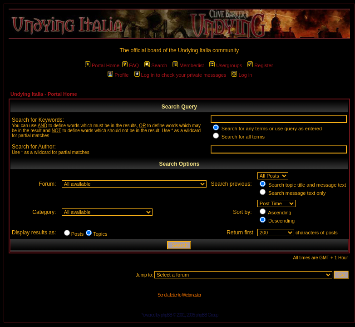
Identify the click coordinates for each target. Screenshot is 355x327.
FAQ (130, 65)
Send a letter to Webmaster (179, 294)
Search (155, 65)
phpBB (166, 314)
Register (260, 65)
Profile (118, 75)
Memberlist (188, 65)
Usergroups (225, 65)
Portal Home (102, 65)
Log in (242, 75)
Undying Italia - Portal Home (43, 94)
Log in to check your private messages (180, 75)
